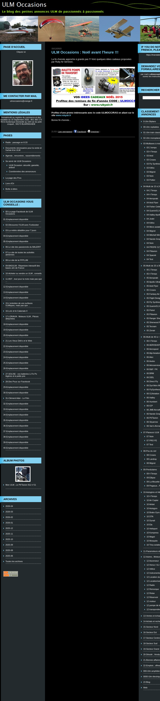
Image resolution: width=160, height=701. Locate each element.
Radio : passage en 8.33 (16, 142)
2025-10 (9, 539)
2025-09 (9, 545)
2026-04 (9, 506)
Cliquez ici (21, 52)
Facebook (80, 131)
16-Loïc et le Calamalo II (16, 311)
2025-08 (9, 550)
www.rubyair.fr (63, 115)
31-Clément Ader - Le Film (17, 398)
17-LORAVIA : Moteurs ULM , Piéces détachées (22, 317)
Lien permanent (65, 131)
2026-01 (9, 523)
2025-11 (9, 534)
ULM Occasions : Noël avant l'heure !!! (84, 52)
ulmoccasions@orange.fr (21, 101)
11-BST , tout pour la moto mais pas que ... (24, 280)
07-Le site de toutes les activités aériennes (20, 253)
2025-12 (9, 528)
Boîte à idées (11, 189)
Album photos (13, 460)
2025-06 (9, 556)
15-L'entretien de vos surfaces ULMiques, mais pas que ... (19, 304)
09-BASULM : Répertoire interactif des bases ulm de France (23, 267)
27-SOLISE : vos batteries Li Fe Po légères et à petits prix (21, 375)
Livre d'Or (10, 183)
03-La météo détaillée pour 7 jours (21, 230)
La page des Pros (13, 178)
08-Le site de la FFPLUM (17, 260)
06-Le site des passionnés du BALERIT (23, 247)
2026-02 (9, 517)
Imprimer (93, 131)
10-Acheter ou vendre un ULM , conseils (24, 273)
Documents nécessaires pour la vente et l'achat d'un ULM (24, 149)
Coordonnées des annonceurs (22, 171)
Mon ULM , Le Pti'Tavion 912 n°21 (21, 485)
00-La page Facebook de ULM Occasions (19, 212)
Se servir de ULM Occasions (18, 161)
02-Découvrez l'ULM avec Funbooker (22, 225)
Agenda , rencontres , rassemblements (23, 156)
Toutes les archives (14, 561)
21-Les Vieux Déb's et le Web (19, 341)
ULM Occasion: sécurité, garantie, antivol (24, 166)
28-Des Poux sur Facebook (18, 381)
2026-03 (9, 512)
